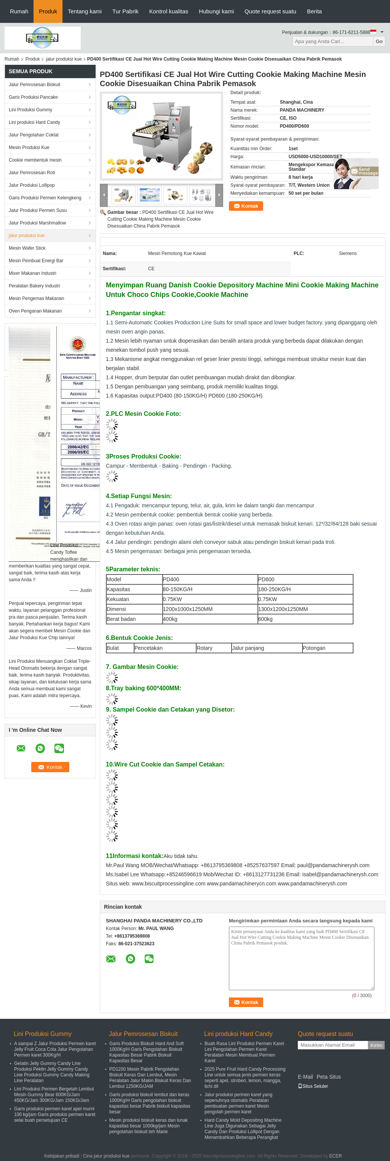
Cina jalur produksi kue (106, 1156)
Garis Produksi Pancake (33, 97)
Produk (48, 11)
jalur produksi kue (64, 59)
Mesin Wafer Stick (27, 248)
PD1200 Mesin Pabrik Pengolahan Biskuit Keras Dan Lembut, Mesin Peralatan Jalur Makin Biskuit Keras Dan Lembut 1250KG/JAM (150, 1077)
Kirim (376, 1045)
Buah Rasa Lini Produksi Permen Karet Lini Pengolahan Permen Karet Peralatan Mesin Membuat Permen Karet (244, 1052)
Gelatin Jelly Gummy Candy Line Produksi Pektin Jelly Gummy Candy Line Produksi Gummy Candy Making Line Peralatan (52, 1072)
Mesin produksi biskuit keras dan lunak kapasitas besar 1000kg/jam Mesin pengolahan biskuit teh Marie (148, 1126)
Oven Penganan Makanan (35, 311)
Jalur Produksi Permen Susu (38, 210)
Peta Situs (328, 1077)
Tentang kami (85, 11)
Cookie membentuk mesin (35, 160)
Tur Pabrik (125, 11)
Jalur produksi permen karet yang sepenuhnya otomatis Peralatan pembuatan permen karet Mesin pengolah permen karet (238, 1103)
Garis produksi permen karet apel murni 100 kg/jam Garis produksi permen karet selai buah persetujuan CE (54, 1114)
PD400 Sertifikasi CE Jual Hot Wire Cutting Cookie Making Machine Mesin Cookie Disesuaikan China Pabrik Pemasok (160, 219)
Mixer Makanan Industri (32, 273)
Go (379, 41)
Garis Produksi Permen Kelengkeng (45, 197)
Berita (314, 11)
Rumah (19, 11)
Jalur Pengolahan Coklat (34, 135)
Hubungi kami (216, 11)
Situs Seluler (313, 1086)
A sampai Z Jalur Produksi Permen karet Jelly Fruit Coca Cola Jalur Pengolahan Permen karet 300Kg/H (55, 1049)
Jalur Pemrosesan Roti (32, 172)
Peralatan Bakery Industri (34, 286)
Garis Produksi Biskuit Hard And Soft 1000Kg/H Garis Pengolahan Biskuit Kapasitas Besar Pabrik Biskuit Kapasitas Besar (146, 1052)
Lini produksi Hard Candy (34, 122)
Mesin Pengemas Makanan (36, 298)
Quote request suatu (270, 11)
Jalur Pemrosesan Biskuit (34, 84)
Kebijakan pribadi (61, 1156)
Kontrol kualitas (169, 11)
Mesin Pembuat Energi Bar (36, 260)
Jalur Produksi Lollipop (32, 185)
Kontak (249, 206)
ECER (335, 1156)
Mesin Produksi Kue (29, 147)
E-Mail (305, 1077)
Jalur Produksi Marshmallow (37, 223)
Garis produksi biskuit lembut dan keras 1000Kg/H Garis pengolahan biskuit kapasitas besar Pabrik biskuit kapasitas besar (149, 1103)
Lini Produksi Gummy (30, 109)
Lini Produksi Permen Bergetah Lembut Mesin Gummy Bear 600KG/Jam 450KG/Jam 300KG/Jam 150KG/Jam (54, 1094)
